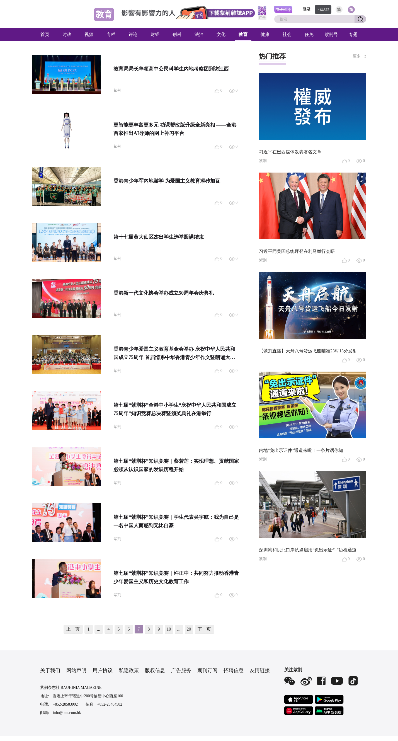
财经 (155, 34)
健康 (265, 34)
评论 (132, 34)
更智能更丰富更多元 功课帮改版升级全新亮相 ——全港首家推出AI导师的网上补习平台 (174, 129)
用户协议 (103, 670)
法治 (199, 34)
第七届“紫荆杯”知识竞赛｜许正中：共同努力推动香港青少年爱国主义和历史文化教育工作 (176, 577)
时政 (66, 34)
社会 (287, 34)
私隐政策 (129, 670)
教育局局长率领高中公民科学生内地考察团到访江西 (171, 69)
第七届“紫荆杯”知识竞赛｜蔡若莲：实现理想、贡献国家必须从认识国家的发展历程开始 (176, 465)
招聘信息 (234, 670)
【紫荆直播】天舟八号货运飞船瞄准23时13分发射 (308, 350)
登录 (306, 9)
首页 (44, 34)
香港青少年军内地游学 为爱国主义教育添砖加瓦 (166, 181)
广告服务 (181, 670)
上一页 (73, 629)
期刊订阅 (207, 670)
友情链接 (260, 670)
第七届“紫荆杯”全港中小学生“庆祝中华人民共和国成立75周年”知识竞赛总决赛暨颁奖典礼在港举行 (174, 409)
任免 (309, 34)
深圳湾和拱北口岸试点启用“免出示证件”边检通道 (307, 550)
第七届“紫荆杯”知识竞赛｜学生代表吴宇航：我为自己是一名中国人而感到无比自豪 (176, 521)
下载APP (322, 9)
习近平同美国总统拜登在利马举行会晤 (297, 251)
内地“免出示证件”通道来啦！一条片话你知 (301, 450)
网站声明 (76, 670)
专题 (353, 34)
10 (169, 629)
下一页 (204, 629)
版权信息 (155, 670)
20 (189, 629)
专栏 (110, 34)
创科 (177, 34)
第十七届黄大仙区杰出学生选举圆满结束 (158, 237)
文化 (221, 34)
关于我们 (50, 670)
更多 (357, 56)
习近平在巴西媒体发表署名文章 (290, 151)
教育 (243, 34)
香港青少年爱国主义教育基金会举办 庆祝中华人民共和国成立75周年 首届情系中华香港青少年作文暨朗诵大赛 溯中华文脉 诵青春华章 (174, 354)
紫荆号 (331, 34)
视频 (88, 34)
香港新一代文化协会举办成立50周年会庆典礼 (163, 293)
